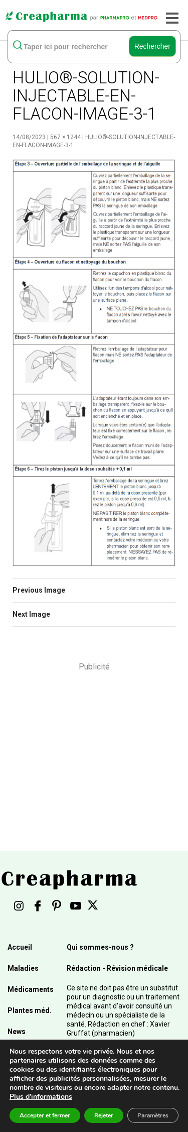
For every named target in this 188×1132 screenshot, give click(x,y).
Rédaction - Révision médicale (117, 968)
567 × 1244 (65, 137)
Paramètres (152, 1115)
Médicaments (31, 989)
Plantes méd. (30, 1010)
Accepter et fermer (45, 1115)
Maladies (23, 968)
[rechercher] (69, 46)
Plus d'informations (41, 1096)
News (17, 1032)
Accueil (20, 947)
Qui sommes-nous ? (100, 947)
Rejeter (103, 1115)
